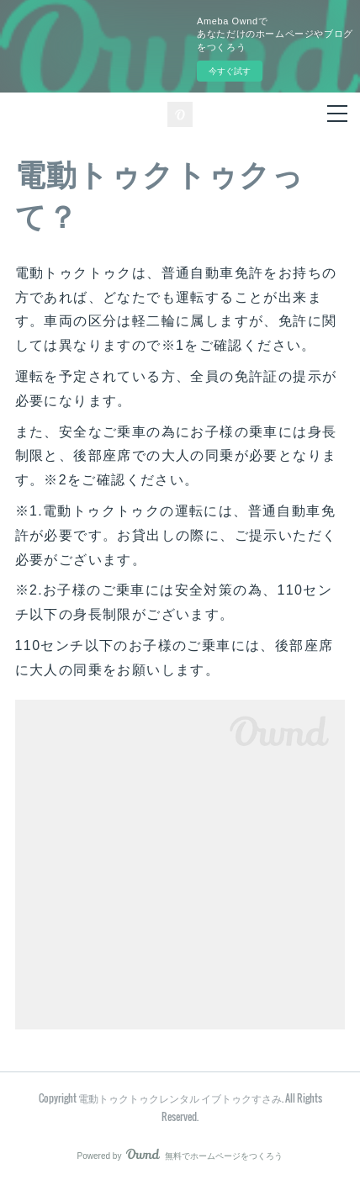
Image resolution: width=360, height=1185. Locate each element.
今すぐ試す (230, 71)
